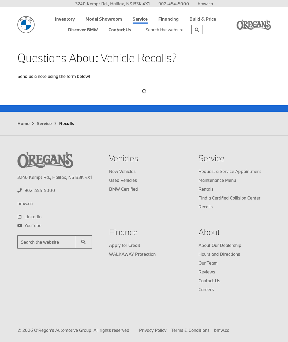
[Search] (197, 30)
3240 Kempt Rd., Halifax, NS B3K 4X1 (112, 3)
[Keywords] (167, 30)
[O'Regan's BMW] (26, 24)
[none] (173, 3)
